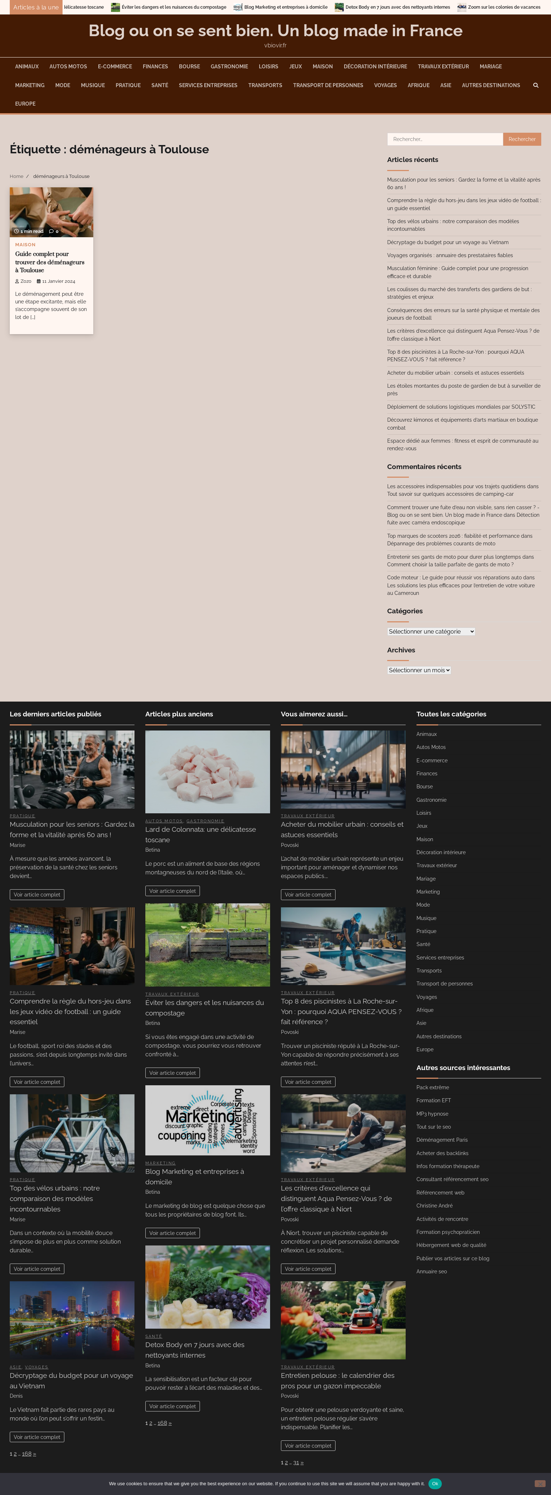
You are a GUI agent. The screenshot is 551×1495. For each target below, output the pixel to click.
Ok (435, 1483)
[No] (540, 1483)
